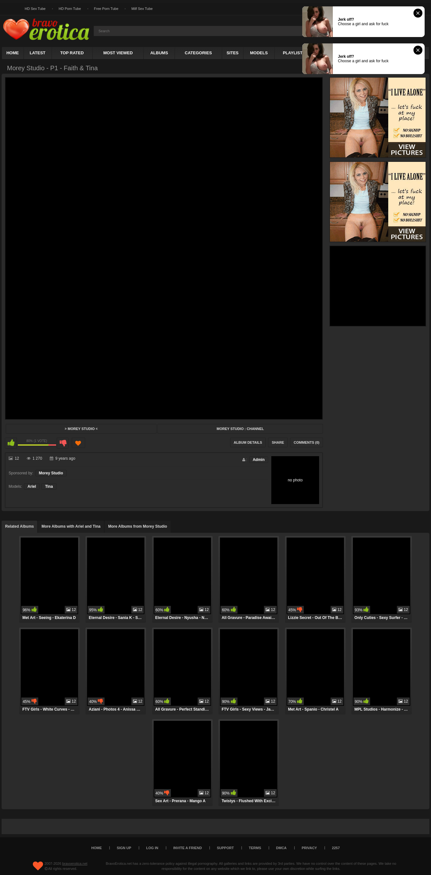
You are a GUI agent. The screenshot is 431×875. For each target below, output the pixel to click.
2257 (336, 848)
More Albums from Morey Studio (137, 526)
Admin (259, 459)
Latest (38, 52)
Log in (152, 848)
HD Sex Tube (35, 9)
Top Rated (72, 52)
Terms (255, 848)
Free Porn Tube (106, 9)
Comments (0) (306, 442)
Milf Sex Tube (142, 9)
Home (12, 52)
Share (278, 442)
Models (259, 52)
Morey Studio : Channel (240, 429)
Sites (233, 52)
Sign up (124, 848)
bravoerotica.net (74, 863)
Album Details (248, 442)
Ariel (31, 486)
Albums (159, 52)
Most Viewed (118, 52)
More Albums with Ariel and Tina (70, 526)
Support (225, 848)
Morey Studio (81, 429)
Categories (198, 52)
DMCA (281, 848)
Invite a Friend (187, 848)
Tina (49, 486)
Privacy (309, 848)
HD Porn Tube (70, 9)
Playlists (294, 52)
